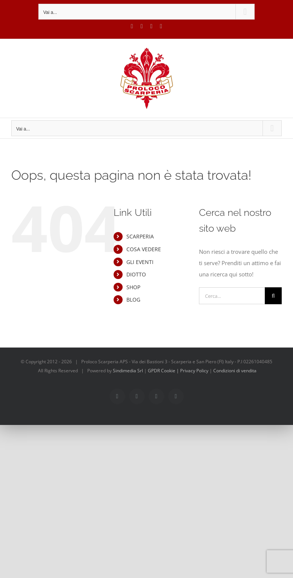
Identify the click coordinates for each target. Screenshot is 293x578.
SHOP (133, 287)
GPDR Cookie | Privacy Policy (179, 370)
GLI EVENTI (139, 261)
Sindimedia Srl (128, 370)
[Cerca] (273, 295)
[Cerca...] (232, 295)
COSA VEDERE (143, 249)
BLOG (133, 299)
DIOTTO (136, 274)
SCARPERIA (140, 236)
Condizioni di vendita (235, 370)
